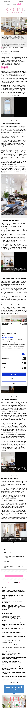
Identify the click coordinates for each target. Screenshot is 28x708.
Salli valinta (14, 378)
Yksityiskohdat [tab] (14, 328)
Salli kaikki (14, 374)
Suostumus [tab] (5, 328)
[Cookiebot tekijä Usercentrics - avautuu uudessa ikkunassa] (20, 324)
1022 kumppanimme (7, 337)
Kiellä (13, 383)
